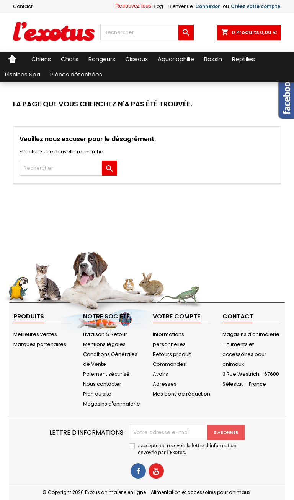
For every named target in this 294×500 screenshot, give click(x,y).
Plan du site (97, 394)
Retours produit (172, 354)
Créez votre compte (255, 6)
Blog (157, 6)
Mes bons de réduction (181, 394)
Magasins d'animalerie (111, 403)
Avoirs (160, 374)
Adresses (164, 384)
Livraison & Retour (105, 334)
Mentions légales (104, 344)
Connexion (208, 6)
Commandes (169, 364)
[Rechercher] (146, 32)
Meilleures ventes (35, 334)
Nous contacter (102, 384)
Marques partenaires (39, 344)
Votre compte (176, 316)
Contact (23, 6)
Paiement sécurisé (106, 374)
